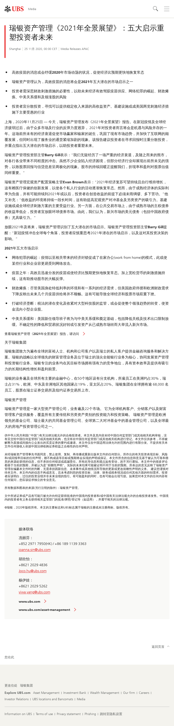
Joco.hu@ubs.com (33, 571)
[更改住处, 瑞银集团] (26, 685)
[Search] (155, 9)
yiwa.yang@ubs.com (34, 592)
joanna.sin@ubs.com (35, 549)
